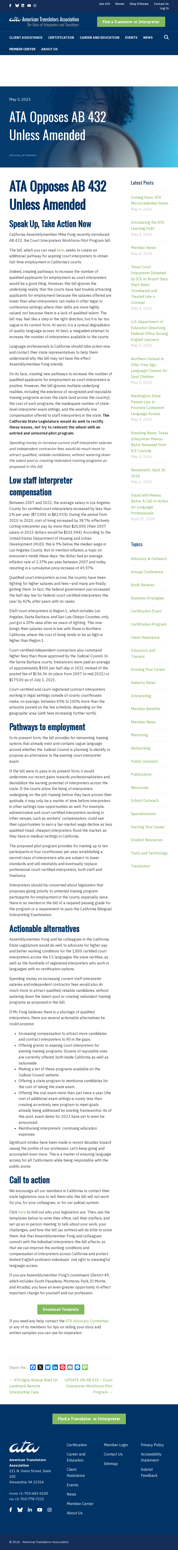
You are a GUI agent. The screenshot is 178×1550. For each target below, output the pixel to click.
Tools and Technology (149, 853)
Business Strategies (147, 598)
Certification (61, 37)
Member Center (22, 49)
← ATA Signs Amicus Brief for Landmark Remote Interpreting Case (33, 1386)
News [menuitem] (71, 1494)
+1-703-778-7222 (29, 1499)
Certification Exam (146, 611)
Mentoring (139, 735)
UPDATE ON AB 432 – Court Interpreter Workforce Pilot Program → (88, 1386)
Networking (140, 748)
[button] (131, 22)
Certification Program (149, 624)
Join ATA (104, 4)
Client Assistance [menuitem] (76, 1472)
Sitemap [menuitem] (111, 1463)
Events (131, 37)
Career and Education (99, 37)
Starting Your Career (148, 827)
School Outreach (145, 800)
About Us (49, 49)
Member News (143, 247)
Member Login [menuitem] (116, 1445)
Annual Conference (147, 572)
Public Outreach (144, 761)
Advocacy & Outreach (22, 155)
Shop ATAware (139, 4)
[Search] (166, 37)
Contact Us (161, 4)
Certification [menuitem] (77, 1445)
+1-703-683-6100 (33, 1493)
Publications (141, 774)
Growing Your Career (148, 669)
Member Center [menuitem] (80, 1503)
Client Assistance (25, 37)
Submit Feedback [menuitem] (149, 1472)
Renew (119, 4)
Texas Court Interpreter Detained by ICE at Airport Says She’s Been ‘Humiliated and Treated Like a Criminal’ (149, 285)
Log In (164, 8)
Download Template (61, 1309)
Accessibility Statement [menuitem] (151, 1457)
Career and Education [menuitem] (76, 1457)
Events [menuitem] (72, 1485)
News (148, 37)
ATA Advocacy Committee (87, 1321)
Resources (140, 787)
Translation (140, 866)
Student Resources (147, 840)
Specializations (143, 813)
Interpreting (141, 695)
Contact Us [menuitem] (113, 1454)
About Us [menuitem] (75, 1513)
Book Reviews (142, 585)
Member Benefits (145, 708)
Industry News (143, 682)
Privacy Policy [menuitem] (152, 1445)
